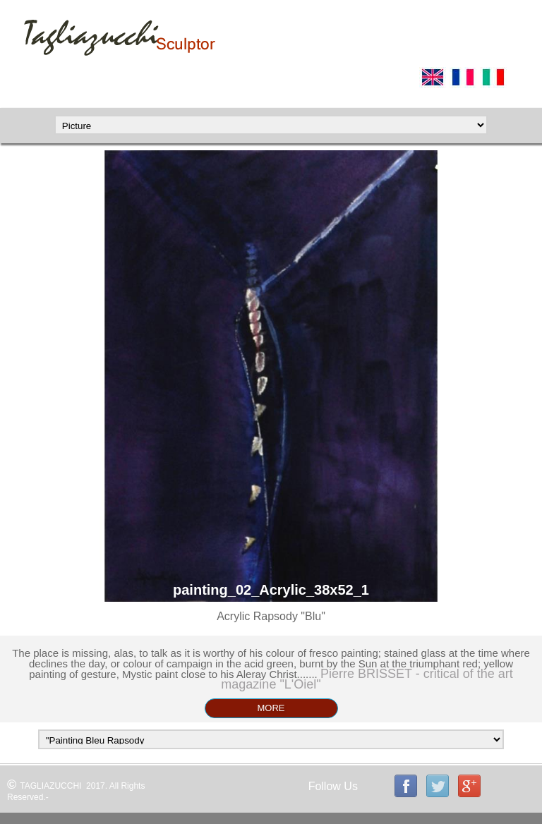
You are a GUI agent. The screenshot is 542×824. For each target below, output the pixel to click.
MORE (271, 708)
